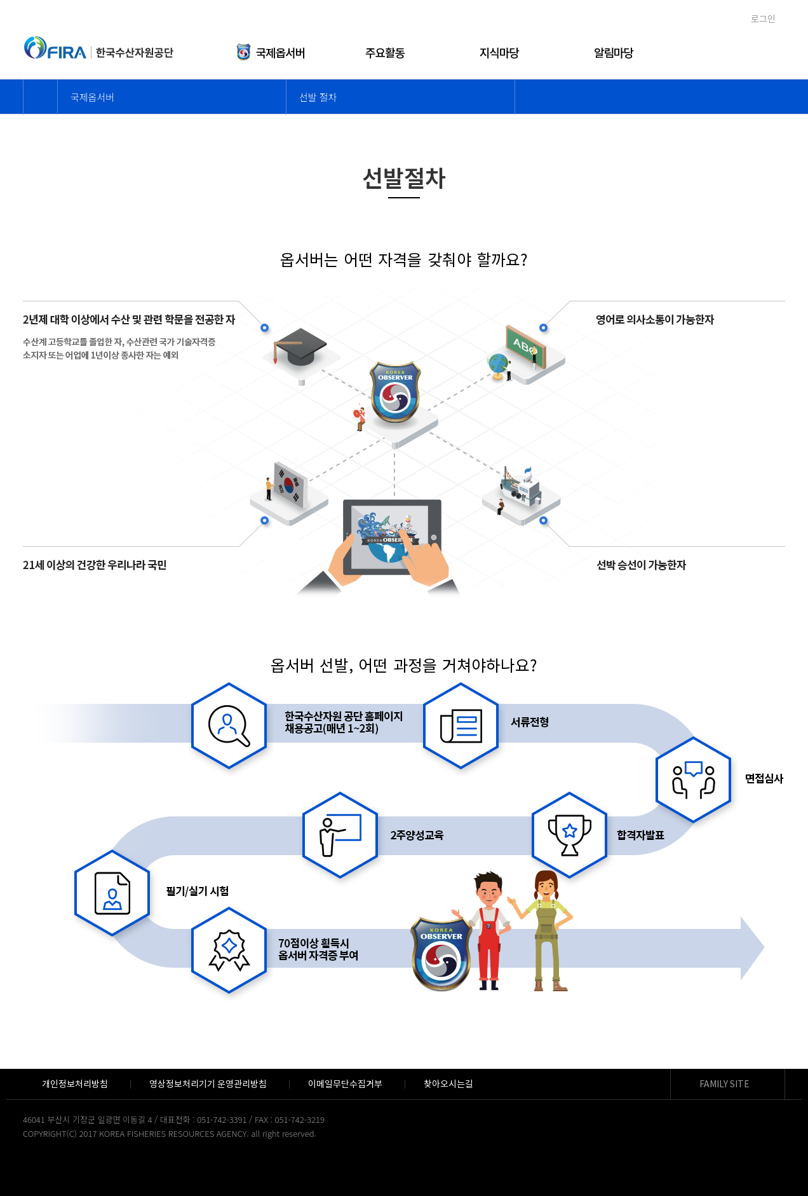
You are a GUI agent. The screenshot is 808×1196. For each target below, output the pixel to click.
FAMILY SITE (724, 1084)
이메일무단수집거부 (345, 1084)
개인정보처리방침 (75, 1084)
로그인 (763, 19)
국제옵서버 (271, 42)
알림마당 (613, 52)
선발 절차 (318, 97)
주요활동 (385, 52)
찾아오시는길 (448, 1084)
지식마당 (499, 52)
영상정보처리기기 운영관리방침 (208, 1084)
